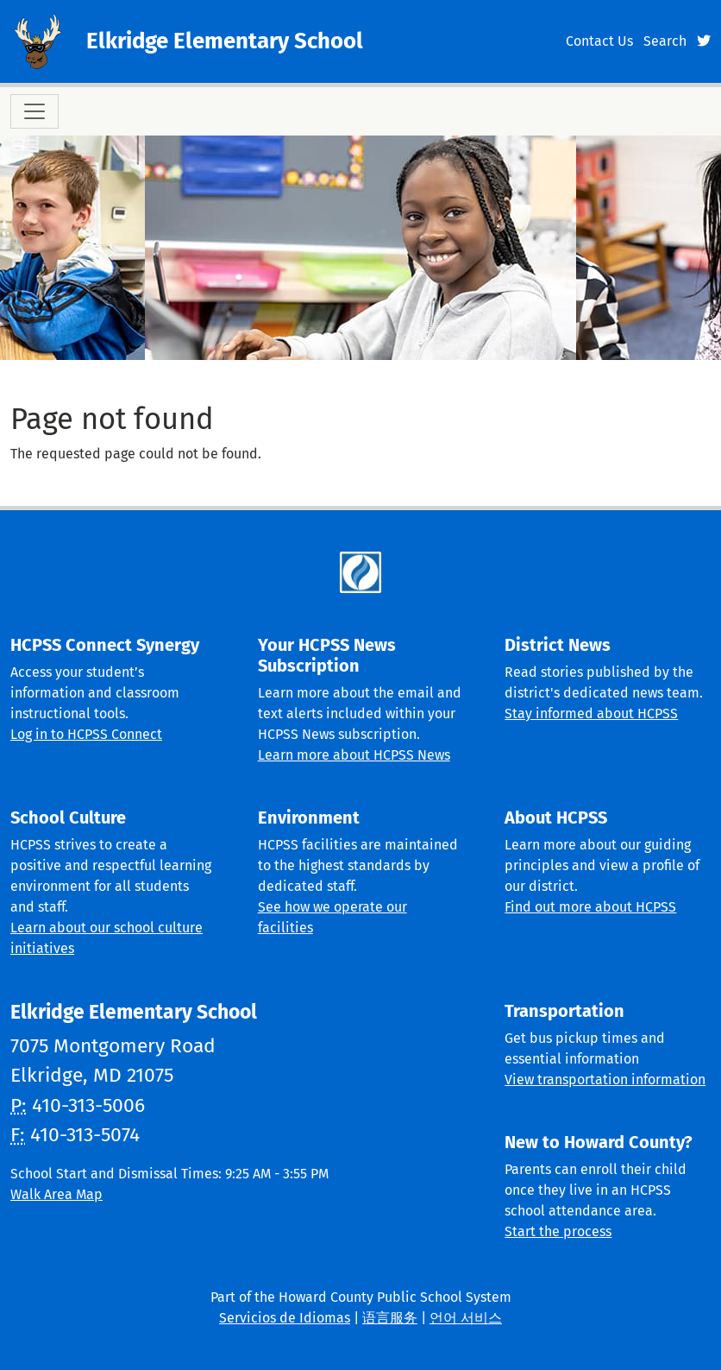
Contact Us (599, 41)
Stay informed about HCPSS (591, 713)
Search (665, 41)
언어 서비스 (465, 1318)
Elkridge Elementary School (224, 41)
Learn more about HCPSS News (354, 755)
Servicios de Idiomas (284, 1318)
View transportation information (605, 1079)
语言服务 (389, 1318)
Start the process (558, 1231)
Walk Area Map (56, 1194)
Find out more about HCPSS (590, 907)
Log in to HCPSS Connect (86, 734)
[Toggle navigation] (34, 111)
